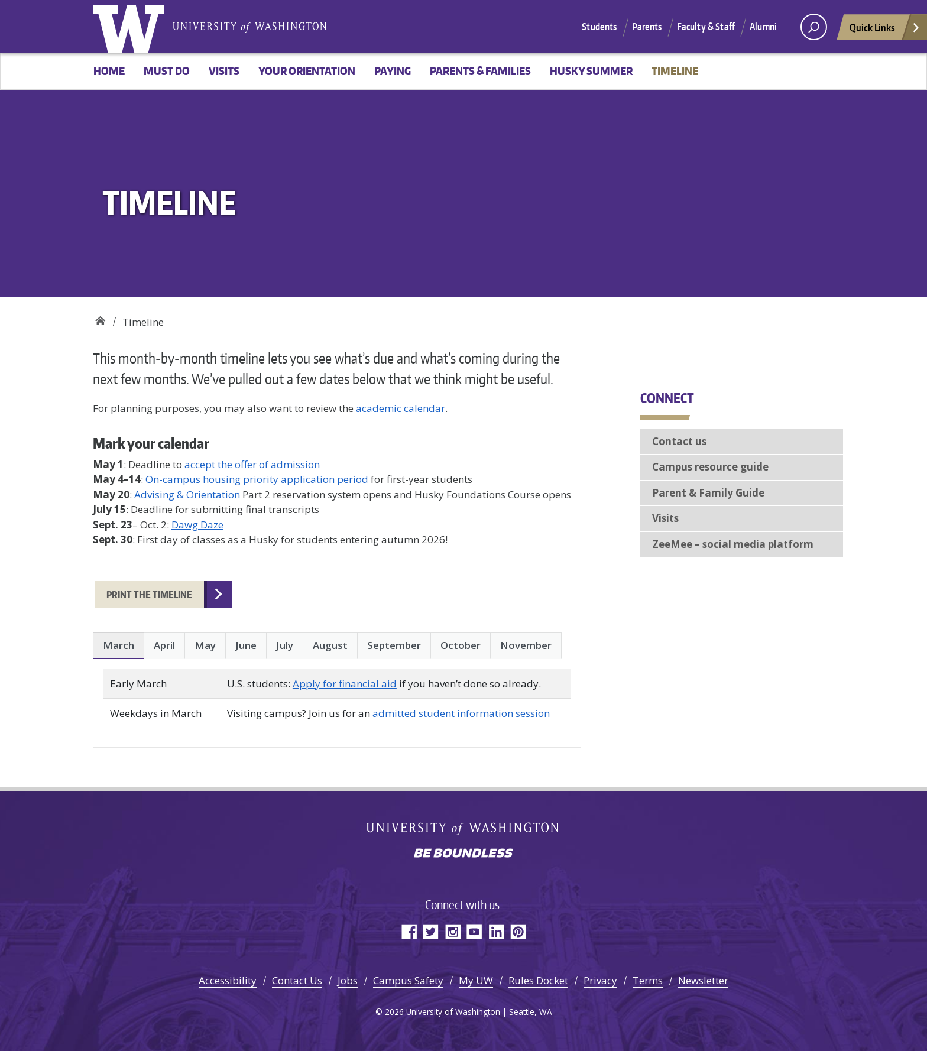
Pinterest (518, 931)
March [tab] (118, 645)
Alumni (763, 27)
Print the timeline (149, 595)
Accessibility (228, 980)
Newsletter (703, 980)
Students (599, 27)
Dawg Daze (197, 524)
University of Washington (131, 26)
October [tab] (460, 645)
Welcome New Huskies (100, 318)
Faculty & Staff (706, 27)
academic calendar (400, 408)
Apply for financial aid (345, 683)
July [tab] (284, 645)
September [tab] (394, 645)
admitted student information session (461, 713)
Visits (224, 70)
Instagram (453, 931)
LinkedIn (496, 931)
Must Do (167, 70)
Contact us (679, 441)
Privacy (600, 980)
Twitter (431, 931)
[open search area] (813, 27)
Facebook (409, 931)
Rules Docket (538, 980)
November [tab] (526, 645)
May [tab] (205, 645)
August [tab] (330, 645)
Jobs (348, 980)
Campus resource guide (710, 466)
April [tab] (164, 645)
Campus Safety (408, 980)
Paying (392, 70)
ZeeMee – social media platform (732, 544)
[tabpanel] (337, 698)
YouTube (474, 931)
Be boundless (463, 854)
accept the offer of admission (252, 464)
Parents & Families (480, 70)
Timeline (675, 70)
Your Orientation (306, 70)
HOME (109, 70)
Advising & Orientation (187, 494)
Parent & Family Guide (708, 492)
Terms (648, 980)
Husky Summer (591, 70)
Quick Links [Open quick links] (885, 30)
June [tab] (246, 645)
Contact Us (297, 980)
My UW (476, 980)
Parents (647, 27)
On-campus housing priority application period (256, 479)
